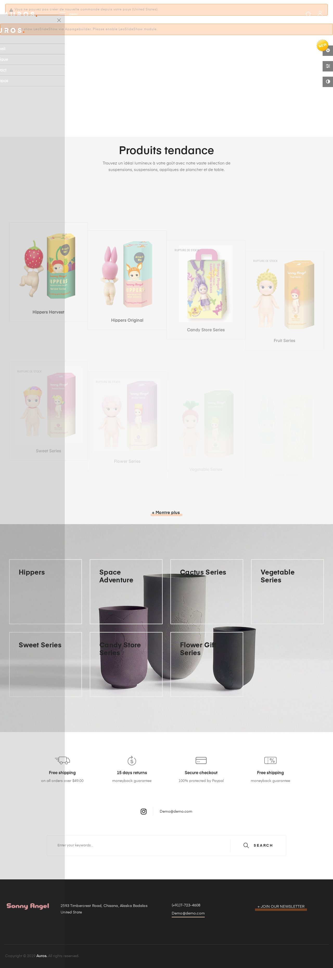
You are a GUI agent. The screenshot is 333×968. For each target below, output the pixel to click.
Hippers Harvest (48, 366)
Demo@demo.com (176, 811)
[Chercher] (166, 845)
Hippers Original (127, 373)
